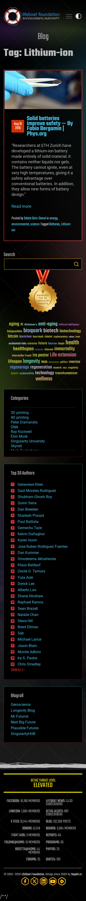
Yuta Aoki (25, 577)
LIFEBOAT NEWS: (55, 801)
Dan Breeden (28, 509)
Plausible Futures (25, 728)
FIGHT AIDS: (18, 835)
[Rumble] (62, 881)
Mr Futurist (19, 716)
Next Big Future (23, 722)
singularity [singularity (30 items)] (73, 367)
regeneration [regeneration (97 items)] (41, 367)
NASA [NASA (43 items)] (44, 362)
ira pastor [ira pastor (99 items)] (41, 355)
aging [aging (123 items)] (14, 324)
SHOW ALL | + (18, 670)
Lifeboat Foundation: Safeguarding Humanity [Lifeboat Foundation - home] (31, 16)
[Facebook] (25, 881)
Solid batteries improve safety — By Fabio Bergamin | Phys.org (50, 126)
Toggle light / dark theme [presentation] (78, 16)
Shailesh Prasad (31, 515)
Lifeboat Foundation (33, 874)
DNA (14, 427)
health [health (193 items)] (72, 343)
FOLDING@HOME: (14, 842)
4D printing (20, 417)
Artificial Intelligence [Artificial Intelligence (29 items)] (69, 324)
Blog (43, 36)
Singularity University (28, 441)
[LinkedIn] (43, 881)
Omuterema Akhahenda (37, 559)
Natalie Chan (28, 615)
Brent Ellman (28, 627)
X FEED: (15, 822)
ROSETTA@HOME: (25, 849)
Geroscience (21, 704)
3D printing (20, 412)
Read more (21, 206)
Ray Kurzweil (21, 431)
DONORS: (27, 828)
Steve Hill (25, 621)
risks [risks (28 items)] (65, 367)
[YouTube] (52, 881)
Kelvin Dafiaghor (31, 534)
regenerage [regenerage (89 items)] (19, 367)
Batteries (54, 224)
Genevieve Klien (30, 484)
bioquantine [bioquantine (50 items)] (14, 331)
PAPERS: (51, 849)
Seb (21, 633)
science (34, 224)
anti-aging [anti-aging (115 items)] (48, 324)
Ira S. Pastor (27, 658)
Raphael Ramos (30, 602)
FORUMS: (31, 859)
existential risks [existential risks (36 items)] (17, 343)
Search (76, 264)
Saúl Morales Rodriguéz (37, 490)
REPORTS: (51, 835)
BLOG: (49, 822)
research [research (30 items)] (57, 367)
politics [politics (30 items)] (64, 362)
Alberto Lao (27, 590)
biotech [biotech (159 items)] (50, 331)
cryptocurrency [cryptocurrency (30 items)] (60, 336)
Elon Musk (19, 436)
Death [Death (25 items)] (77, 337)
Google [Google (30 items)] (61, 343)
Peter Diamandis (24, 422)
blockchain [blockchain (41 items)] (25, 337)
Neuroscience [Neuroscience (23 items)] (54, 362)
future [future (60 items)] (42, 343)
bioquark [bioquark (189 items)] (32, 330)
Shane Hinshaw (30, 596)
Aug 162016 (18, 126)
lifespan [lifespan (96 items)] (15, 361)
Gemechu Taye (30, 528)
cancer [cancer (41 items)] (48, 337)
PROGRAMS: (53, 842)
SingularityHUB (23, 734)
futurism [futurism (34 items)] (52, 343)
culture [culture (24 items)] (71, 337)
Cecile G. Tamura (31, 571)
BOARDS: (51, 828)
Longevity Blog (23, 710)
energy (54, 218)
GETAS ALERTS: (55, 811)
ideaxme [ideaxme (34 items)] (48, 349)
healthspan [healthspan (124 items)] (23, 349)
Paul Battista (28, 521)
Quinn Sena (27, 503)
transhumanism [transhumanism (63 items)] (66, 373)
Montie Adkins (29, 652)
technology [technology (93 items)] (44, 373)
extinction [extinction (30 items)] (32, 343)
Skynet (16, 446)
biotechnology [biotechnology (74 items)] (70, 331)
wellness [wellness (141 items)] (44, 379)
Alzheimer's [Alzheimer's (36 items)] (30, 325)
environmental (20, 224)
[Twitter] (34, 881)
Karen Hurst (27, 540)
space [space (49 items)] (14, 373)
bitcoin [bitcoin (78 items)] (13, 336)
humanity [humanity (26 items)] (39, 349)
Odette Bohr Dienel (35, 218)
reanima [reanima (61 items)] (74, 362)
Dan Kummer (28, 552)
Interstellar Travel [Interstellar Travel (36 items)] (21, 356)
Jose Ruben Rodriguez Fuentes (43, 546)
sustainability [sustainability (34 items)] (26, 373)
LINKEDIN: (14, 811)
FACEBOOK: (13, 801)
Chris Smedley (29, 664)
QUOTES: (51, 859)
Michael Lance (29, 639)
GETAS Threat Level (43, 784)
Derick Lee (26, 584)
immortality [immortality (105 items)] (64, 349)
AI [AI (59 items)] (21, 324)
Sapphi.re (76, 874)
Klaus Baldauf (29, 565)
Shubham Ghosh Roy (35, 497)
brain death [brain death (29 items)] (38, 336)
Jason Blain (27, 646)
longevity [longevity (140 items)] (31, 361)
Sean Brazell (28, 608)
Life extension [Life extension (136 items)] (63, 355)
